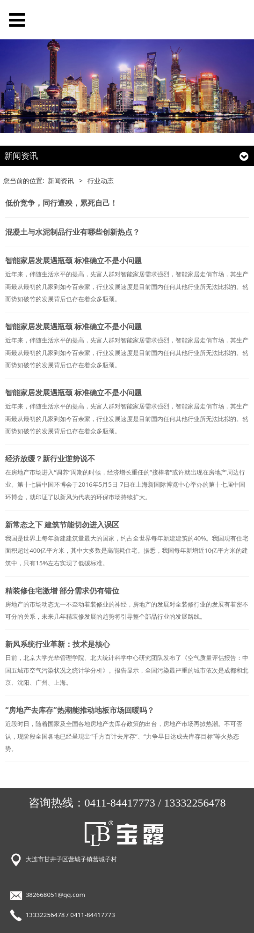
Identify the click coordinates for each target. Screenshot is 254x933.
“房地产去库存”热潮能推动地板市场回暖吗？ (79, 710)
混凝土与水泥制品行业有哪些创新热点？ (72, 232)
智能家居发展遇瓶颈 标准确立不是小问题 (73, 260)
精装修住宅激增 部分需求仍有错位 (62, 590)
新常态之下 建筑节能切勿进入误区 (62, 524)
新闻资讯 (61, 180)
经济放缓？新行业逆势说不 (50, 458)
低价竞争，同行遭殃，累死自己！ (61, 203)
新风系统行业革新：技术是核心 (57, 644)
